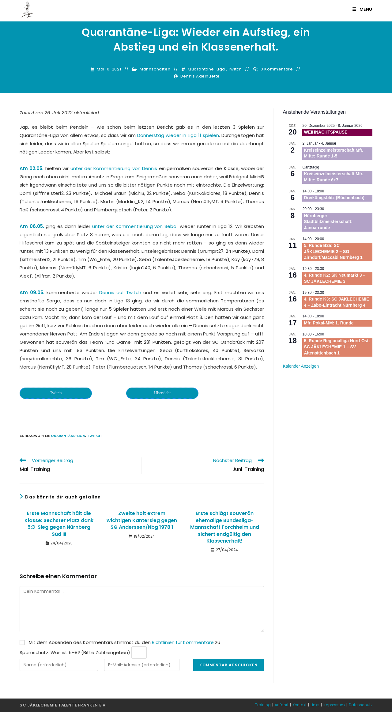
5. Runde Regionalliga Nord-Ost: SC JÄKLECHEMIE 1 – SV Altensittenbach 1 (337, 346)
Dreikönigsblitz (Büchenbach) (334, 197)
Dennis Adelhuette (200, 76)
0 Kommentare (277, 69)
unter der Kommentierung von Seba (134, 226)
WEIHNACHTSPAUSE (325, 132)
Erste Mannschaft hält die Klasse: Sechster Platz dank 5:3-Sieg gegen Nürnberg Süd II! (58, 523)
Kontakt (299, 704)
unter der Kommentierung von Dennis (113, 168)
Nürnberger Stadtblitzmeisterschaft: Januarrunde (328, 221)
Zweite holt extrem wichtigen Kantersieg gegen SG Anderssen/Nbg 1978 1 (142, 520)
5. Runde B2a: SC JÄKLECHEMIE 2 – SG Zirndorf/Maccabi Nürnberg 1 (333, 251)
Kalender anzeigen (301, 366)
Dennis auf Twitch (120, 292)
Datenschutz (360, 704)
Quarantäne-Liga (206, 69)
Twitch (235, 69)
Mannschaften (155, 69)
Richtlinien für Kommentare (183, 642)
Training (263, 704)
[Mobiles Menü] (362, 9)
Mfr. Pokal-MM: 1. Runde (328, 322)
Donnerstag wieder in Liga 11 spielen (178, 135)
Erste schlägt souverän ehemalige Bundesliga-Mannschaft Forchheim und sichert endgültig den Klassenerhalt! (224, 527)
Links (315, 704)
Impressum (334, 704)
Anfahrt (281, 704)
